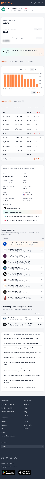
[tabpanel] (22, 81)
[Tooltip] (29, 192)
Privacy (26, 429)
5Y (32, 69)
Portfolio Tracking (7, 408)
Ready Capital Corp (14, 291)
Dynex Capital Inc (14, 267)
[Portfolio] (38, 3)
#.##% (6, 40)
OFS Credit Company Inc (16, 285)
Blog (25, 412)
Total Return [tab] (29, 61)
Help (3, 432)
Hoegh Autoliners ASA (15, 249)
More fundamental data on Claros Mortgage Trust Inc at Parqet (24, 216)
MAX (36, 69)
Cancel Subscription (8, 436)
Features (4, 425)
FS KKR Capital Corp (15, 255)
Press (26, 415)
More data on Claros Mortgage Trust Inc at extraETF (22, 220)
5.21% (40, 318)
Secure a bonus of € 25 (13, 208)
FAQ (2, 429)
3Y (28, 69)
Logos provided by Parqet (9, 467)
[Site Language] (31, 2)
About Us (27, 404)
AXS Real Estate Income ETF (17, 318)
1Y (25, 69)
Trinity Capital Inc (15, 273)
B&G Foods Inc (12, 279)
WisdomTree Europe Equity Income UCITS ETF (23, 243)
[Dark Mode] (35, 3)
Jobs (25, 408)
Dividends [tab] (6, 101)
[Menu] (42, 3)
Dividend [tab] (4, 61)
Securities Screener (7, 412)
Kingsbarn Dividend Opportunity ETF (20, 324)
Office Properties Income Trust (19, 297)
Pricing (3, 421)
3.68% (40, 324)
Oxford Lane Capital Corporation (19, 261)
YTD (21, 69)
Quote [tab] (21, 61)
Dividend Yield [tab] (13, 61)
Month (39, 92)
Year (33, 92)
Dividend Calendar (7, 404)
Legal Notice (28, 425)
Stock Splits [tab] (19, 101)
